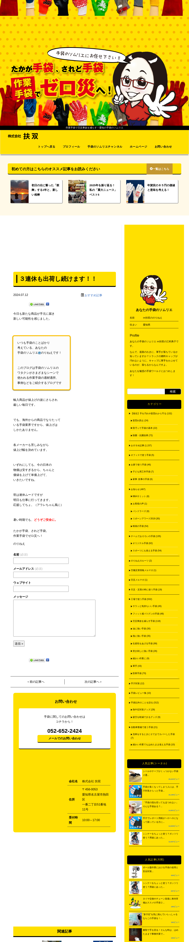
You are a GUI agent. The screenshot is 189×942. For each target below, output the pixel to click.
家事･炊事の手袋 (141, 479)
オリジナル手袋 (140, 543)
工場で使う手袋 (138, 599)
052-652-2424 (64, 731)
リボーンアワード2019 (144, 518)
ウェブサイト (22, 582)
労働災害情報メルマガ (142, 570)
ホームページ (138, 146)
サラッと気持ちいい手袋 (145, 606)
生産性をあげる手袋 (143, 643)
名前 (20, 554)
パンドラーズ (139, 511)
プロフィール (71, 146)
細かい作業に (139, 658)
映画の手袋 (138, 526)
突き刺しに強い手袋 (143, 651)
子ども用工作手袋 (141, 471)
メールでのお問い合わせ (64, 738)
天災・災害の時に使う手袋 (144, 589)
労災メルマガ (137, 580)
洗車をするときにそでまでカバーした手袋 (154, 734)
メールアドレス (28, 568)
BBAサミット (139, 496)
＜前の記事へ (35, 681)
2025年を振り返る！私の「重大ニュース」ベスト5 (103, 190)
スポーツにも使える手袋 (145, 550)
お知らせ (135, 489)
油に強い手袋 (139, 628)
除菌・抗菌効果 (140, 435)
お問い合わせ (163, 146)
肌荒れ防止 (138, 420)
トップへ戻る (46, 146)
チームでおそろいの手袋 (143, 536)
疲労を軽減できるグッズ (145, 717)
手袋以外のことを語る (142, 702)
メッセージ (20, 596)
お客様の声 (138, 503)
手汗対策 (135, 683)
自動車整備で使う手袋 (142, 727)
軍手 (135, 666)
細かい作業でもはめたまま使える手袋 (151, 744)
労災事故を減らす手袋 (144, 621)
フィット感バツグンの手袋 (146, 613)
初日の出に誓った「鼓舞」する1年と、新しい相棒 (45, 190)
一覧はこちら (159, 168)
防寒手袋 (137, 673)
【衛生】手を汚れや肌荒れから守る (148, 413)
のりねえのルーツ (140, 560)
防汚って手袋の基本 (143, 428)
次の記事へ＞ (93, 681)
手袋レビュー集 (138, 693)
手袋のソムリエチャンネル (104, 146)
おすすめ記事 (93, 295)
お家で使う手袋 (138, 464)
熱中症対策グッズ (141, 709)
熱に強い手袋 (139, 636)
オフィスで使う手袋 (141, 455)
